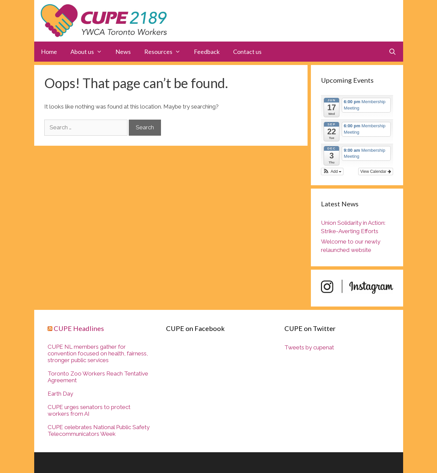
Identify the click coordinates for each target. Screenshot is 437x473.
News (123, 51)
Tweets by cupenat (309, 347)
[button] (332, 171)
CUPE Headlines (79, 328)
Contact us (247, 51)
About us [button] (89, 52)
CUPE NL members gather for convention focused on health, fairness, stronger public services (98, 353)
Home (49, 51)
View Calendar (375, 171)
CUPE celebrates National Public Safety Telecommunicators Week (99, 430)
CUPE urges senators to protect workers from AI (89, 410)
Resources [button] (165, 52)
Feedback (207, 51)
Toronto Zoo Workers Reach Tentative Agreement (98, 377)
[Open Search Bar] (392, 52)
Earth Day (60, 393)
